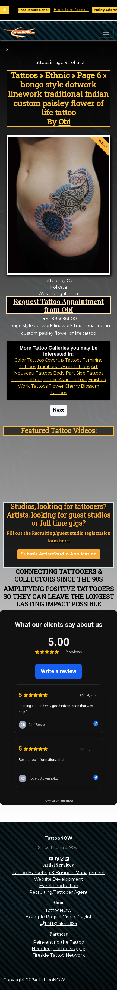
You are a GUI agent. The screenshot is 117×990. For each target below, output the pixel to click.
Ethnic (57, 75)
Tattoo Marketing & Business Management (58, 872)
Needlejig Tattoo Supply (58, 948)
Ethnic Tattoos (26, 379)
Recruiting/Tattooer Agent (58, 892)
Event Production (58, 885)
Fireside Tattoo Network (58, 955)
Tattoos (24, 75)
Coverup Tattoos (63, 360)
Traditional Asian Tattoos (63, 366)
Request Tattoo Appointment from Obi (58, 305)
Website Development (58, 879)
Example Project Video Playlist (59, 916)
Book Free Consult (74, 9)
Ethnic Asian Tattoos (65, 379)
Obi (65, 121)
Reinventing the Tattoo (58, 942)
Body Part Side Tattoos (78, 373)
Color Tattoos (29, 360)
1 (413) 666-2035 (58, 923)
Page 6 (89, 75)
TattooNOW (58, 910)
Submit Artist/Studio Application (59, 554)
